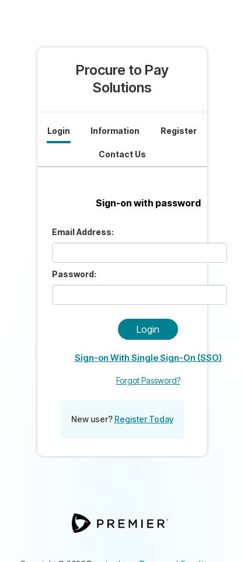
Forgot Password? (148, 380)
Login (148, 329)
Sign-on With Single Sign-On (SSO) (148, 357)
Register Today (143, 419)
